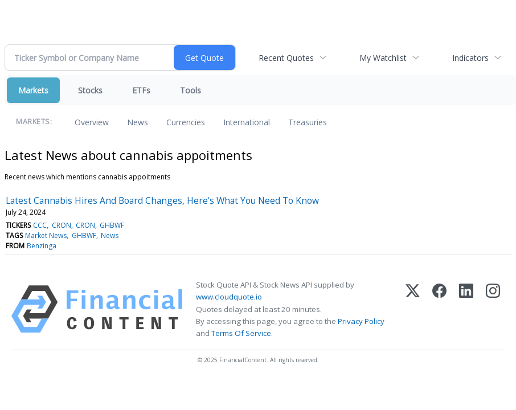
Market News (46, 235)
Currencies (185, 122)
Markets (33, 90)
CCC (40, 225)
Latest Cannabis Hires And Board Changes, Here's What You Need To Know (162, 200)
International (246, 122)
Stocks (90, 90)
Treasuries (307, 122)
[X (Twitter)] (412, 309)
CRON (61, 225)
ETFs (141, 90)
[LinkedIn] (466, 309)
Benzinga (41, 246)
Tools (190, 90)
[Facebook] (439, 309)
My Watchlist (383, 57)
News (137, 122)
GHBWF (112, 225)
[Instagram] (493, 309)
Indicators (470, 57)
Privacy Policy (361, 321)
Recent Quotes (286, 57)
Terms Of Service (241, 333)
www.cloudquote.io (229, 297)
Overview (92, 122)
